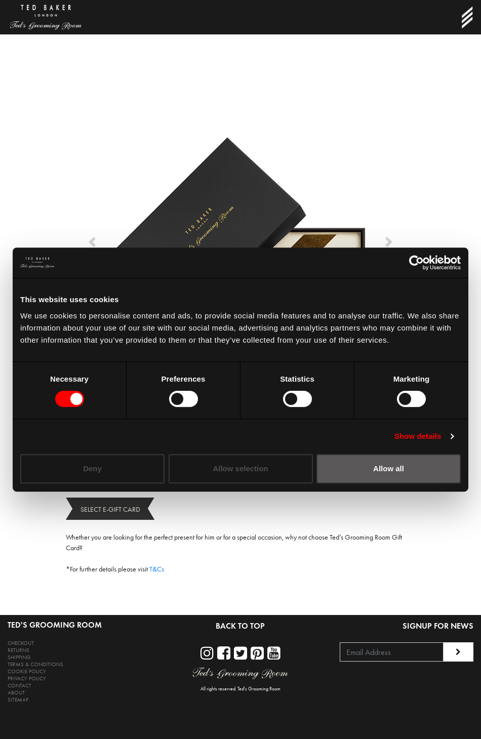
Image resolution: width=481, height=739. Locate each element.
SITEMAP (18, 699)
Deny (92, 468)
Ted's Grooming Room (258, 689)
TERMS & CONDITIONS (35, 664)
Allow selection (240, 468)
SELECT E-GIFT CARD (110, 509)
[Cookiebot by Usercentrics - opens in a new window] (416, 262)
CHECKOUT (21, 643)
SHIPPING (19, 657)
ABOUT (16, 692)
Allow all (388, 468)
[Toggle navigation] (467, 17)
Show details (418, 436)
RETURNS (18, 650)
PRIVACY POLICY (27, 678)
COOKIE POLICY (27, 671)
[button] (92, 242)
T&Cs (156, 569)
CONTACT (19, 685)
